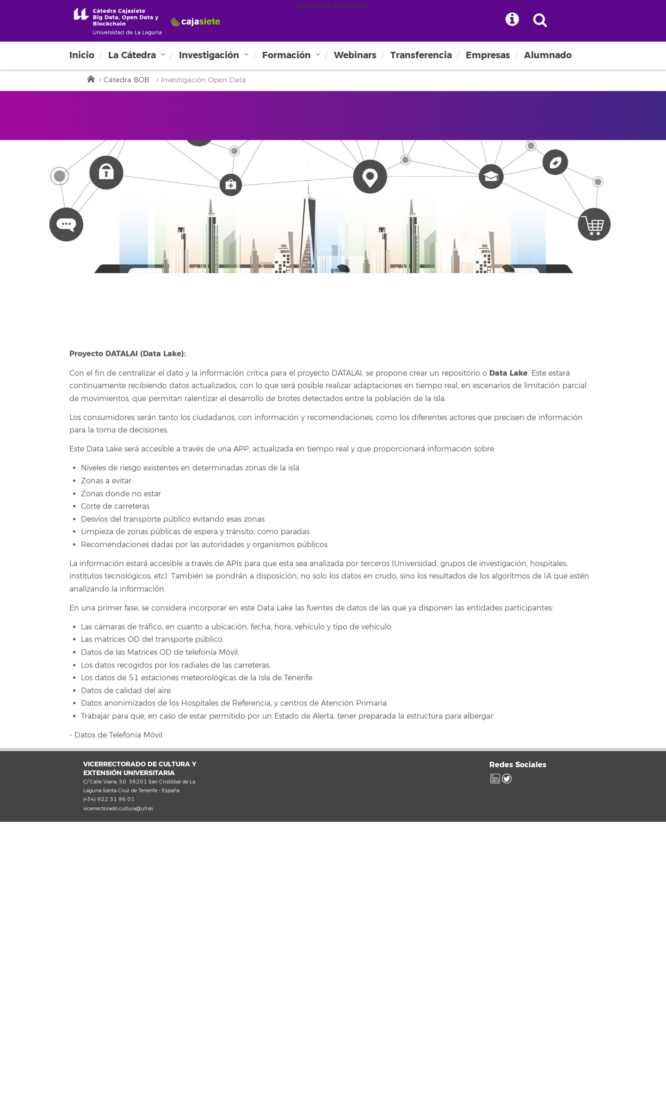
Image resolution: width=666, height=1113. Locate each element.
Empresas (488, 55)
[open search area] (540, 21)
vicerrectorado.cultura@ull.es (118, 808)
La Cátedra (132, 55)
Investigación (209, 55)
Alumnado (548, 55)
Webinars (355, 55)
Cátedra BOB (126, 80)
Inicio (81, 55)
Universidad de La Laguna (145, 21)
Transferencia (421, 55)
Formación (286, 55)
